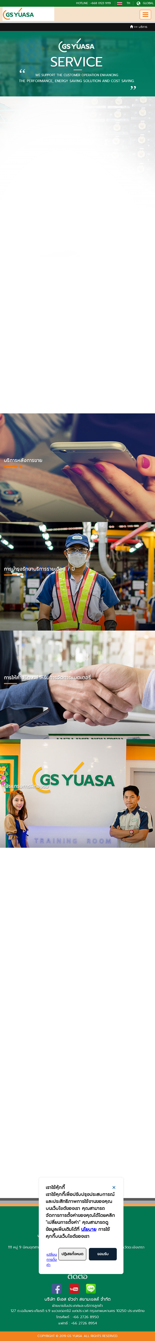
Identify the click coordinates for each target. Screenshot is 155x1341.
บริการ (143, 27)
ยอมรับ (103, 1253)
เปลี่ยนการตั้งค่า (52, 1259)
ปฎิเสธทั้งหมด (72, 1253)
